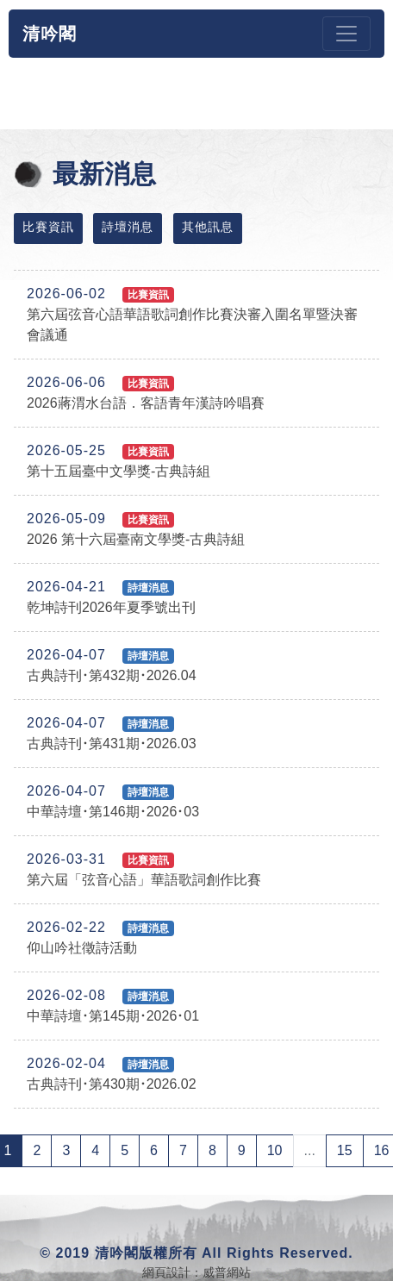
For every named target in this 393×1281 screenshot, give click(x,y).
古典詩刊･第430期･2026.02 (111, 1073)
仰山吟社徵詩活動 (100, 937)
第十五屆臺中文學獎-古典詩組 (118, 460)
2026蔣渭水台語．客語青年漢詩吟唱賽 (146, 392)
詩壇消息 (127, 227)
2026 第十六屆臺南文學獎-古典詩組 (136, 529)
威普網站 (227, 1272)
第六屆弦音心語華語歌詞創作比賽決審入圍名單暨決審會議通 (192, 314)
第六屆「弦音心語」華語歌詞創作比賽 (144, 869)
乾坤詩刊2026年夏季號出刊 (111, 597)
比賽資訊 (48, 227)
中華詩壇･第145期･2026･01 (113, 1005)
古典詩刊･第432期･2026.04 (111, 665)
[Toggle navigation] (346, 33)
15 (344, 1150)
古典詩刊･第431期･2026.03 (111, 733)
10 (275, 1150)
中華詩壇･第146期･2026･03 (113, 801)
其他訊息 (208, 227)
